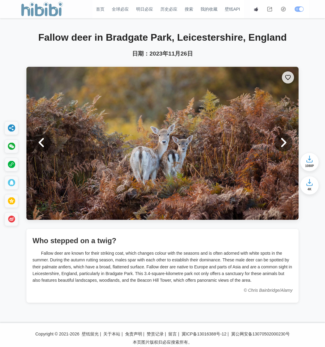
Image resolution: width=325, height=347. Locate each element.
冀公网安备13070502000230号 (260, 334)
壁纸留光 (90, 334)
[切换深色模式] (300, 9)
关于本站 (111, 334)
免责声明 (133, 334)
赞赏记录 (155, 334)
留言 (172, 334)
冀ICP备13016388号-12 (204, 334)
